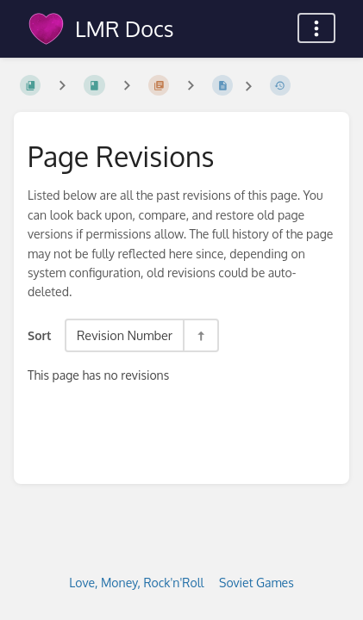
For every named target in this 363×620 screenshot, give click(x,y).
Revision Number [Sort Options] (124, 335)
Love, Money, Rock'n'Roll (136, 582)
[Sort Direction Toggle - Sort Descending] (200, 335)
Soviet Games (256, 582)
